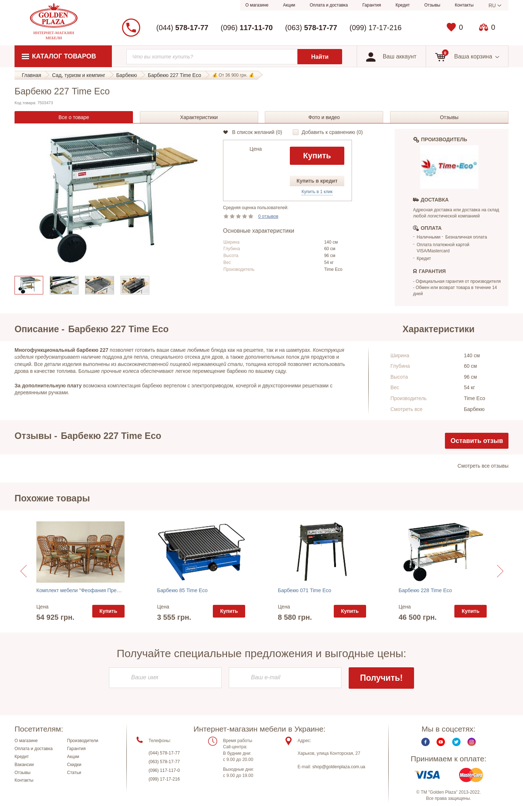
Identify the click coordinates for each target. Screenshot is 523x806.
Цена (256, 149)
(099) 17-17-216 (375, 28)
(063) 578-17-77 (164, 764)
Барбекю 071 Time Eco (304, 590)
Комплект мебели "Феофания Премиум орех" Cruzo (97, 590)
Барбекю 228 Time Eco (425, 590)
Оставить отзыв (476, 440)
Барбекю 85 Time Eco (182, 590)
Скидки (74, 767)
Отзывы (432, 5)
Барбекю (474, 409)
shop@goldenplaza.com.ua (338, 769)
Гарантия (371, 5)
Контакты (464, 5)
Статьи (74, 775)
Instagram (471, 745)
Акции (289, 5)
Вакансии (24, 767)
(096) (247, 28)
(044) (182, 28)
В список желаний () (257, 132)
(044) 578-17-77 (164, 755)
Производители (82, 743)
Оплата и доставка (329, 5)
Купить (317, 155)
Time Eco (333, 269)
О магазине (257, 5)
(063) (311, 28)
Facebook (425, 745)
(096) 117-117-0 (164, 773)
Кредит (403, 5)
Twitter (456, 745)
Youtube (441, 745)
